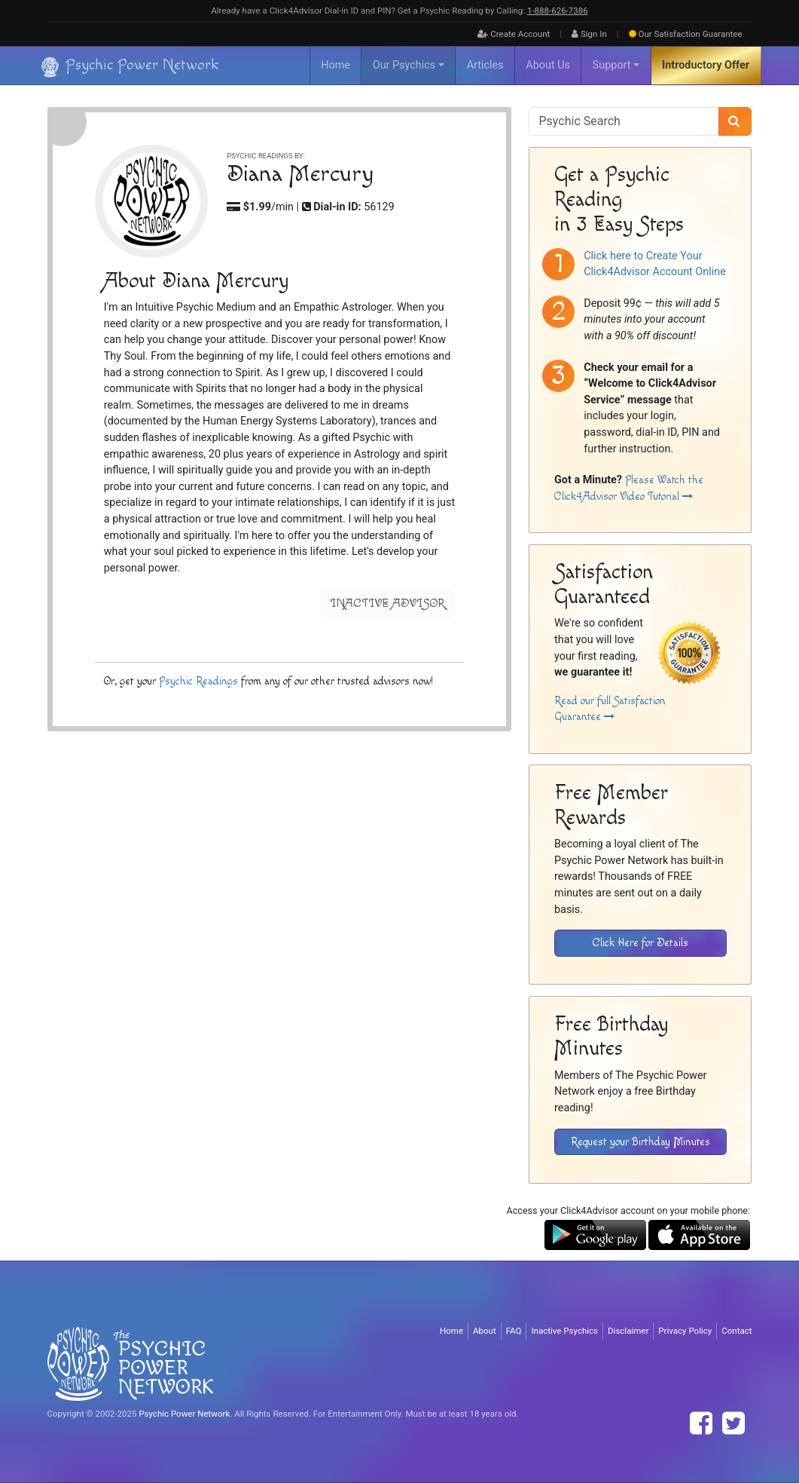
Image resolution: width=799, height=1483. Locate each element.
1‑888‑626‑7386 (557, 10)
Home (335, 65)
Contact (736, 1330)
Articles (485, 65)
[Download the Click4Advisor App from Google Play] (595, 1234)
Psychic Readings (197, 681)
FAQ (514, 1330)
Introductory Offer (705, 65)
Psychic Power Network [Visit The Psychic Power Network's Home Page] (184, 1413)
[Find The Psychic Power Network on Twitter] (733, 1423)
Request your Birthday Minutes (640, 1141)
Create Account (513, 34)
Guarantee (686, 34)
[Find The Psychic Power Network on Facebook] (701, 1423)
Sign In (589, 34)
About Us (548, 65)
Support (612, 65)
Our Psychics (404, 65)
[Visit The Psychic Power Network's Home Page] (130, 1363)
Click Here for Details (640, 942)
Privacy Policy (685, 1330)
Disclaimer (628, 1330)
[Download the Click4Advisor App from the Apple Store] (699, 1234)
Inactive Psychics (564, 1330)
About (484, 1330)
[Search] (735, 121)
